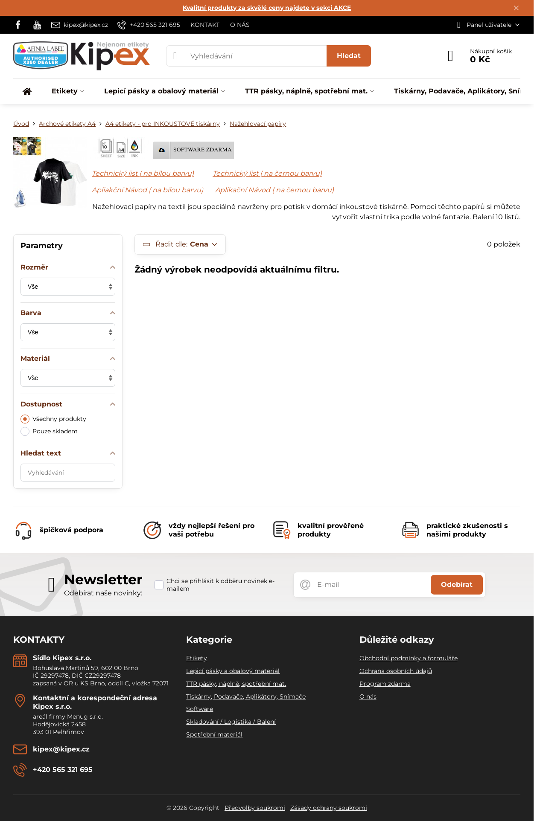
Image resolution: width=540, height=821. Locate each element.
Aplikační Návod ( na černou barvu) (274, 190)
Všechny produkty (53, 419)
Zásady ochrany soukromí (328, 808)
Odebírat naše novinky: (103, 593)
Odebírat (457, 584)
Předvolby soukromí (255, 808)
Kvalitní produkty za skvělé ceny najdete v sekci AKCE (267, 8)
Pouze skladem (49, 431)
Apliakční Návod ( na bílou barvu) (147, 190)
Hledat (349, 56)
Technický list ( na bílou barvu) (143, 173)
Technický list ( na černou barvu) (267, 173)
